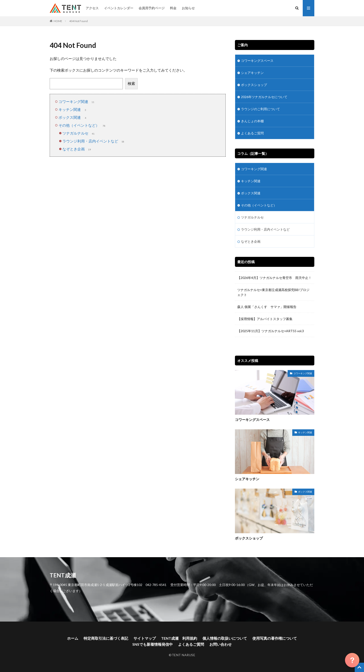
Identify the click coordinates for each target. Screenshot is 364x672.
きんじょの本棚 (252, 121)
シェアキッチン (252, 73)
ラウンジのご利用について (260, 109)
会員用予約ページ (152, 8)
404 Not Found (78, 21)
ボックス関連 (73, 117)
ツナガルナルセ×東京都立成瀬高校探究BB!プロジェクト (273, 292)
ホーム (72, 638)
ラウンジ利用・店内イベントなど (93, 141)
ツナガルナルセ (78, 133)
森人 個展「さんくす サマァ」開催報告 (266, 307)
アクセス (92, 8)
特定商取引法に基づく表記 (106, 638)
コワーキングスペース (257, 61)
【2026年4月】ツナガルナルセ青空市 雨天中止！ (274, 278)
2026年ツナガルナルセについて (264, 97)
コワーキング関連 (76, 101)
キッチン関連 (73, 109)
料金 (173, 8)
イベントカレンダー (118, 8)
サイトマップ (144, 638)
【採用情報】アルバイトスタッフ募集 (264, 319)
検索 (131, 83)
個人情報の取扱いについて (224, 638)
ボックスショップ (254, 85)
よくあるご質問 (252, 133)
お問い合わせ (220, 644)
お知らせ (188, 8)
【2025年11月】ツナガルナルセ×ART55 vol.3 (272, 331)
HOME (58, 21)
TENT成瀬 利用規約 (179, 638)
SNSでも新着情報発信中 (152, 644)
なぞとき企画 (77, 149)
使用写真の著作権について (274, 638)
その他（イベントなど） (82, 125)
